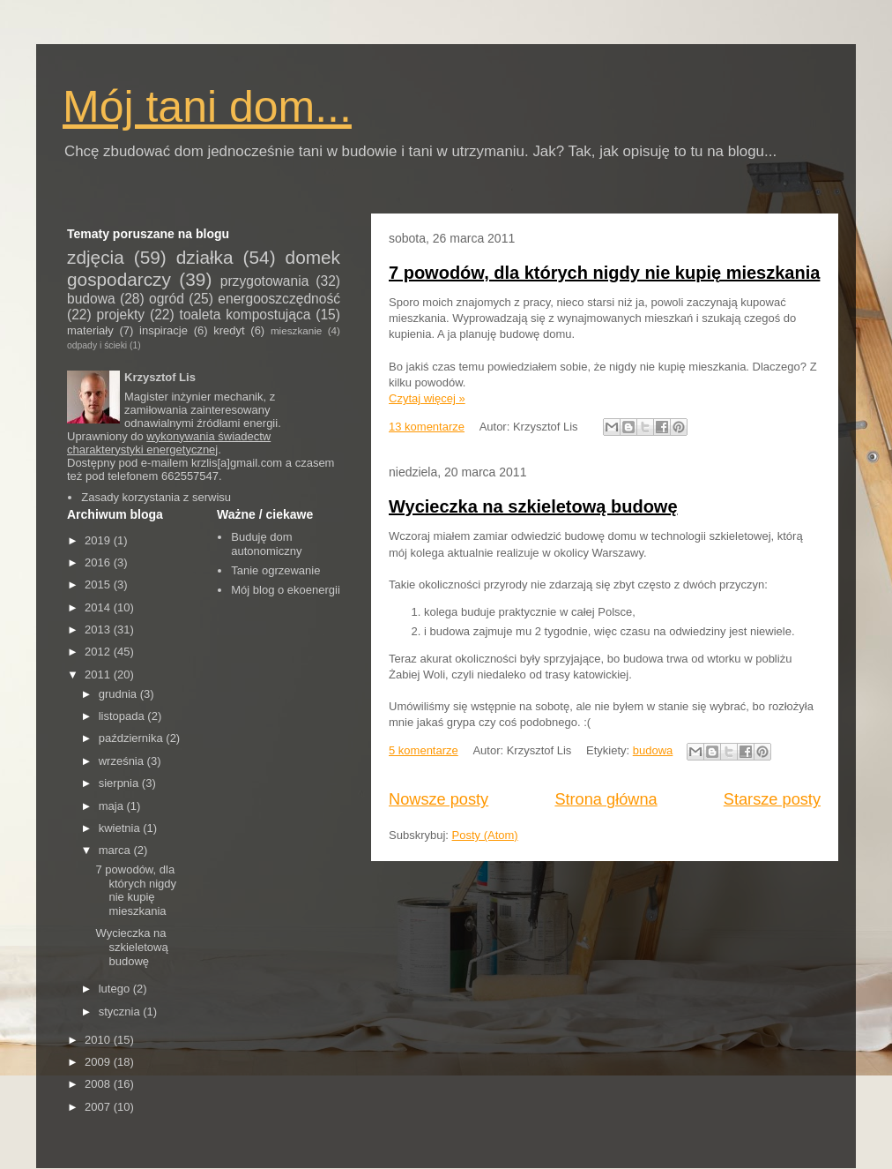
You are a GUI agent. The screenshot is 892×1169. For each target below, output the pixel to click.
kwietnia (121, 828)
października (133, 738)
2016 (99, 562)
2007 (99, 1106)
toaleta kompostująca (245, 314)
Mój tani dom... (207, 106)
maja (113, 806)
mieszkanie (296, 330)
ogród (166, 298)
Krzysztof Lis (160, 377)
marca (116, 850)
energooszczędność (279, 298)
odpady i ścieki (97, 345)
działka (205, 257)
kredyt (228, 330)
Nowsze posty (438, 799)
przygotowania (264, 281)
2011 (99, 674)
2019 (99, 540)
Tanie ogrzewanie (275, 570)
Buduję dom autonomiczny (266, 544)
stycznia (121, 1011)
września (123, 761)
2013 (99, 629)
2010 (99, 1039)
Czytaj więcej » (427, 398)
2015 (99, 584)
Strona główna (605, 799)
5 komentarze (423, 750)
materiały (90, 330)
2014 (99, 607)
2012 (99, 651)
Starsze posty (772, 799)
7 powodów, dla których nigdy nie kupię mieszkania (604, 272)
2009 (99, 1061)
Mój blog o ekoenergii (285, 589)
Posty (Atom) (485, 835)
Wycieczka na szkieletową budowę (533, 506)
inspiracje (163, 330)
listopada (123, 716)
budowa (653, 750)
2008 (99, 1083)
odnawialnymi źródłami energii (201, 423)
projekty (121, 314)
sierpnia (120, 783)
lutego (116, 988)
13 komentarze (427, 426)
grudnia (119, 694)
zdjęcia (95, 257)
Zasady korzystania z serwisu (156, 497)
